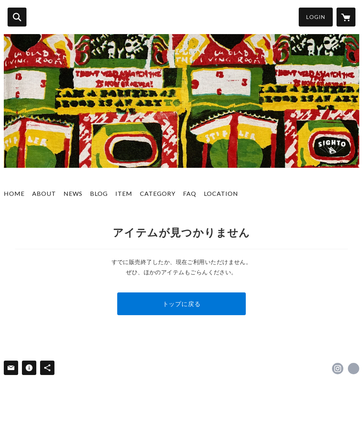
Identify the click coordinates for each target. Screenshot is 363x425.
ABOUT (44, 193)
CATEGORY (157, 193)
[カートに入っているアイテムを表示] (346, 17)
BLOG (99, 193)
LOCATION (221, 193)
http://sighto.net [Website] (353, 368)
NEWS (73, 193)
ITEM (123, 193)
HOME (14, 193)
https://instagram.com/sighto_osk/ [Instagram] (337, 368)
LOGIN (315, 17)
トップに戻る (182, 303)
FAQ (189, 193)
